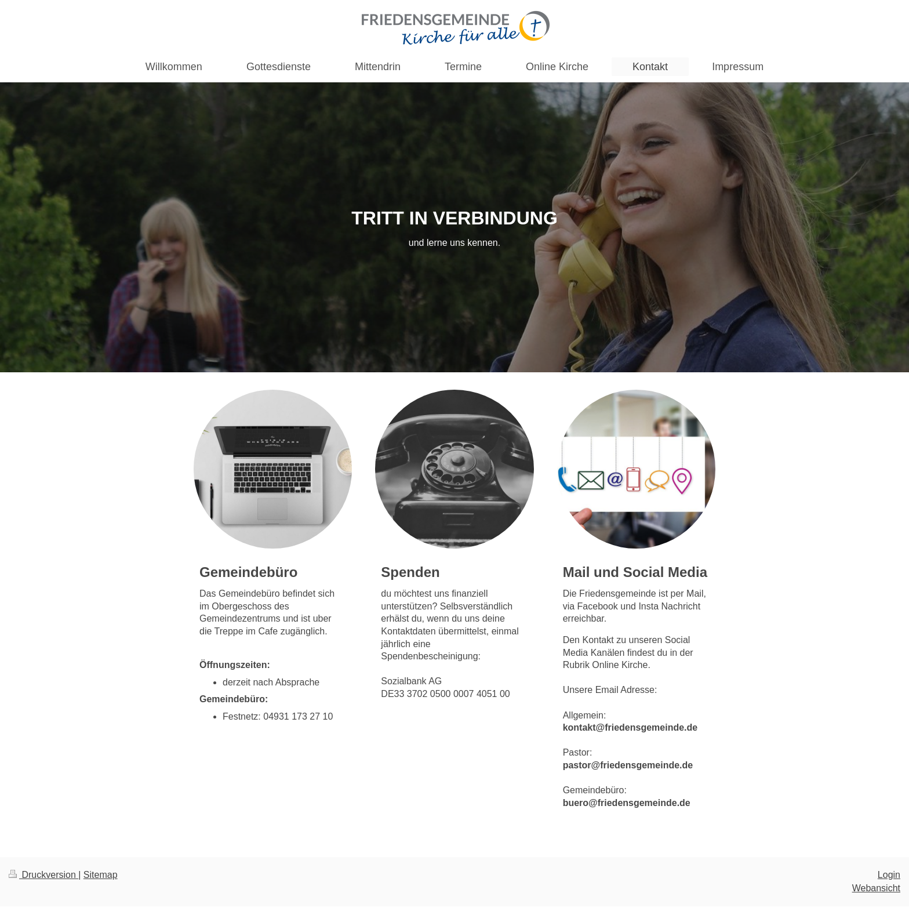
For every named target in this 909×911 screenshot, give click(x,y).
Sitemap (100, 875)
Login (889, 875)
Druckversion (43, 875)
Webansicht (876, 888)
